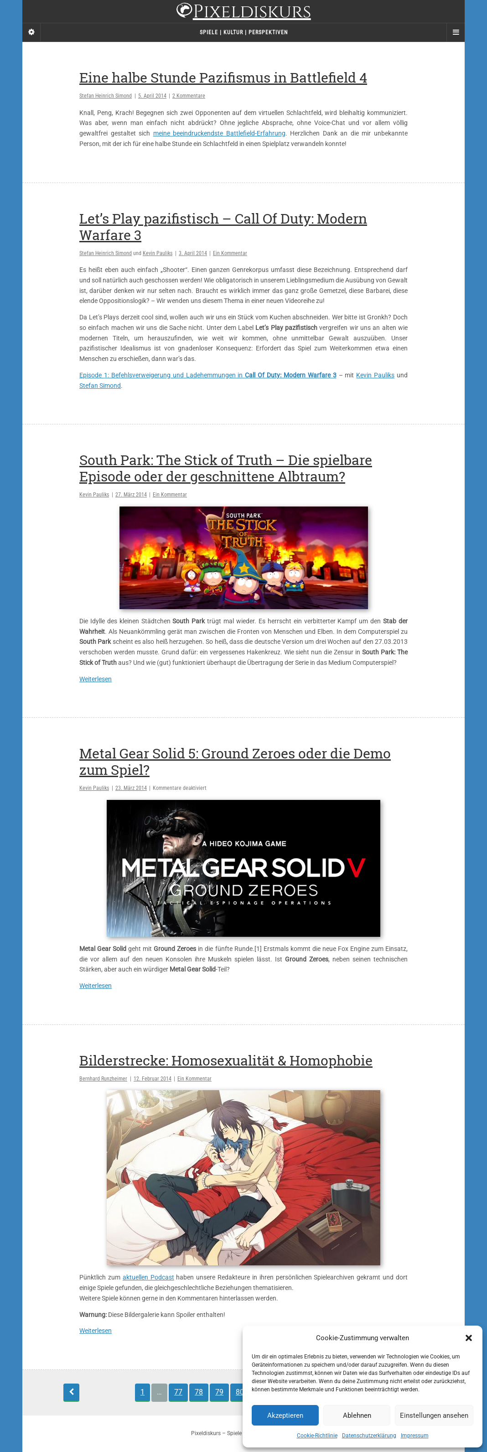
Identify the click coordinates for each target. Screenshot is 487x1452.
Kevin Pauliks (157, 253)
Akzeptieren (285, 1415)
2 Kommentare (188, 96)
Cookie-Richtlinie (317, 1435)
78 (199, 1392)
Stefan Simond (100, 385)
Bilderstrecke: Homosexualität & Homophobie (226, 1060)
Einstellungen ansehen (434, 1415)
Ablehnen (357, 1415)
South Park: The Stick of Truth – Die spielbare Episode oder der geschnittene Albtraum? (225, 468)
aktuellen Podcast (148, 1277)
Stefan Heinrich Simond (105, 96)
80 (240, 1392)
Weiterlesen (95, 679)
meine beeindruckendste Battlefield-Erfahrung (219, 133)
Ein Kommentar (230, 253)
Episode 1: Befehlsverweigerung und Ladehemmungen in (208, 375)
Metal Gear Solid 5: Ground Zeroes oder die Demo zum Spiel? (235, 761)
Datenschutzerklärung (369, 1435)
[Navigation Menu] (455, 32)
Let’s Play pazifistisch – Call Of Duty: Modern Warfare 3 (223, 226)
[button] (468, 1337)
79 (219, 1392)
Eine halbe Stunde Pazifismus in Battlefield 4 (223, 77)
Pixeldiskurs (243, 12)
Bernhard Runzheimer (103, 1079)
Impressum (415, 1435)
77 (178, 1392)
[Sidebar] (31, 32)
